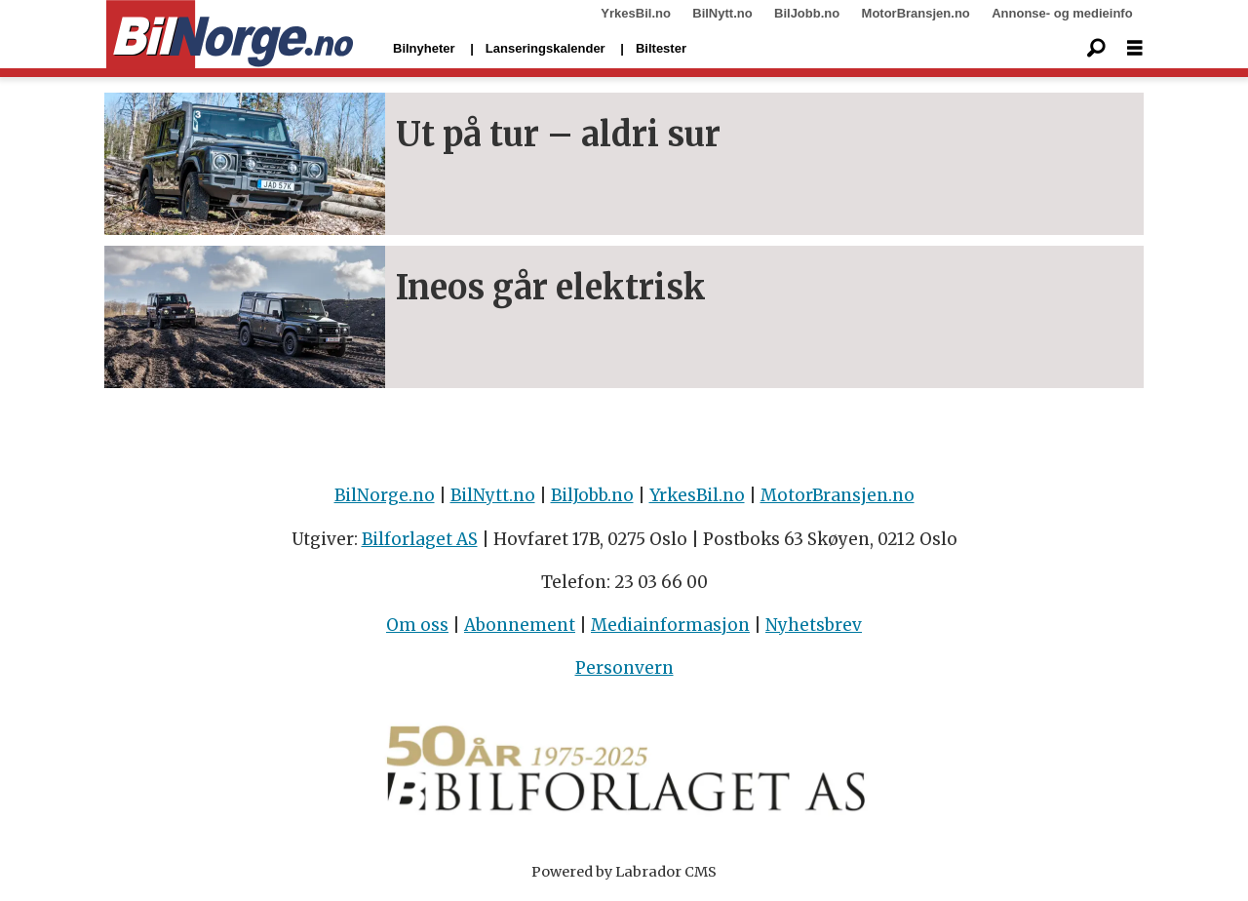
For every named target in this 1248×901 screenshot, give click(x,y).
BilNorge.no (384, 495)
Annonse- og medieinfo (1062, 13)
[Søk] (1095, 48)
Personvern (624, 668)
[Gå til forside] (229, 35)
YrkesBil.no (636, 13)
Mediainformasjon (670, 625)
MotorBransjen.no (916, 13)
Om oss (417, 625)
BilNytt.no (722, 13)
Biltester (661, 48)
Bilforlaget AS (420, 539)
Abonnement (519, 625)
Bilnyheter (424, 48)
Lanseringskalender (545, 48)
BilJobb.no (806, 13)
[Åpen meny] (1135, 48)
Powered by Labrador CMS (624, 872)
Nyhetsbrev (813, 625)
